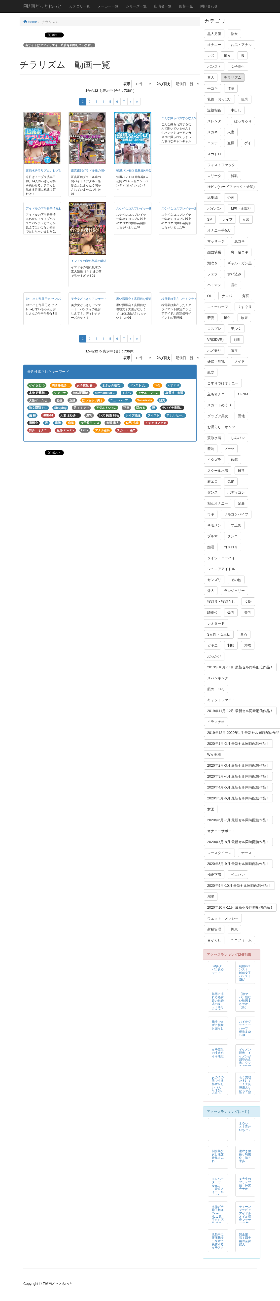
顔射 (237, 340)
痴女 (227, 56)
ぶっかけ (214, 656)
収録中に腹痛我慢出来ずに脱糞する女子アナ (218, 1241)
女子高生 (238, 66)
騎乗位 (212, 613)
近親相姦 (214, 110)
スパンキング (217, 678)
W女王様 (214, 754)
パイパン (214, 208)
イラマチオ (216, 722)
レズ (210, 56)
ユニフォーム (241, 940)
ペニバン (238, 875)
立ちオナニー (217, 394)
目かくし (214, 940)
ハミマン (214, 285)
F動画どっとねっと (42, 6)
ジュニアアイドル (221, 569)
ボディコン (236, 492)
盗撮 (230, 143)
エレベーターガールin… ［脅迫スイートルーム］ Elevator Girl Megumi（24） (218, 1193)
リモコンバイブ (236, 514)
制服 (230, 645)
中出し (236, 110)
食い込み (234, 274)
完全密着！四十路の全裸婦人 (245, 1239)
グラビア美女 (217, 416)
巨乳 (244, 99)
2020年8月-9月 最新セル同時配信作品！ (238, 864)
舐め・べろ (216, 689)
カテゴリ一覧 (79, 6)
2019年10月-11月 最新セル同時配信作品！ (240, 667)
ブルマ (212, 536)
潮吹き (212, 263)
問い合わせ (209, 6)
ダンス (212, 492)
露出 (234, 285)
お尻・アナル (241, 45)
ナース (246, 853)
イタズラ (214, 460)
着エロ (212, 481)
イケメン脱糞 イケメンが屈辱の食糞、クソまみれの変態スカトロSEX (245, 1061)
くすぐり (245, 307)
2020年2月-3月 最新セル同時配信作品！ (238, 765)
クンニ (232, 536)
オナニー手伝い (219, 230)
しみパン (238, 438)
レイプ (227, 219)
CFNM (243, 394)
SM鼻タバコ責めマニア (218, 969)
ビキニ (212, 645)
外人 (210, 591)
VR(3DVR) (215, 340)
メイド (239, 361)
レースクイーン (219, 853)
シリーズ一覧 (136, 6)
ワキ (210, 514)
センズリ (214, 580)
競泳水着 (214, 438)
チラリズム (232, 77)
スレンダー (216, 121)
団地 (241, 416)
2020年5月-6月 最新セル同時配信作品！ (238, 798)
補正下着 (214, 875)
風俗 (227, 318)
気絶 (230, 481)
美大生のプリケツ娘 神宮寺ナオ (245, 1183)
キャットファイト (221, 700)
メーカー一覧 (108, 6)
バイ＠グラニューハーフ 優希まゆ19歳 (245, 1028)
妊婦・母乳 (216, 361)
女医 (248, 602)
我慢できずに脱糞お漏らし (218, 1025)
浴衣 (247, 645)
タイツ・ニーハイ (221, 558)
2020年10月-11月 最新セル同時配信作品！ (240, 907)
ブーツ (229, 449)
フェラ (212, 274)
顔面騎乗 (214, 252)
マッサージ (216, 241)
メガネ (212, 132)
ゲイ (247, 143)
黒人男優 (214, 34)
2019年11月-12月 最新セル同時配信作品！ (240, 711)
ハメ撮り (214, 350)
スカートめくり (219, 405)
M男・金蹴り (241, 208)
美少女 (236, 329)
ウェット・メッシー (223, 918)
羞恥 (210, 449)
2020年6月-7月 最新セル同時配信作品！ (238, 820)
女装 (246, 219)
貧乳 (234, 176)
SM (209, 219)
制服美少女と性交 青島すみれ (218, 1156)
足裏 (241, 503)
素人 (210, 77)
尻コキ (239, 241)
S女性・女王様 (218, 634)
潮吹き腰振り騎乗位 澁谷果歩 (245, 1156)
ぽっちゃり (243, 121)
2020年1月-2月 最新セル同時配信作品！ (238, 744)
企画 (230, 198)
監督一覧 (186, 6)
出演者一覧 (163, 6)
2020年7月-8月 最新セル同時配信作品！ (238, 842)
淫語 (230, 88)
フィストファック (221, 165)
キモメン (214, 525)
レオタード (216, 623)
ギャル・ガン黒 (239, 263)
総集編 (212, 198)
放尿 (244, 318)
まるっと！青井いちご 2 (245, 1126)
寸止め (236, 525)
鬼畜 (245, 296)
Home (30, 22)
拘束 (234, 929)
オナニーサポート (221, 831)
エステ (212, 143)
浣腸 (210, 896)
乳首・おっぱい (219, 99)
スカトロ (214, 154)
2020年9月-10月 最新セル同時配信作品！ (239, 886)
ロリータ (214, 176)
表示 (125, 84)
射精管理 (214, 929)
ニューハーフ (217, 307)
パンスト (214, 66)
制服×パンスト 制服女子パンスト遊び (245, 972)
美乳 (247, 613)
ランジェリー (234, 591)
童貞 (243, 634)
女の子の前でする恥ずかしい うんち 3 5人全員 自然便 (218, 1087)
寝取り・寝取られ (221, 602)
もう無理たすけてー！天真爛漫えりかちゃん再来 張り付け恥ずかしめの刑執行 (246, 1090)
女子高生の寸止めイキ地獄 (218, 1053)
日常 (241, 471)
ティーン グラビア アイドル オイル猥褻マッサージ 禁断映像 (245, 1216)
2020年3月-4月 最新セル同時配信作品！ (238, 776)
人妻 (230, 132)
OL (209, 296)
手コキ (212, 88)
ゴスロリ (231, 547)
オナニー (214, 45)
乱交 (210, 372)
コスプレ (214, 329)
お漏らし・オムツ (221, 427)
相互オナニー (217, 503)
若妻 (210, 318)
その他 (236, 580)
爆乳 (230, 613)
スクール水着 (217, 471)
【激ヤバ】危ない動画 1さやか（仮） (245, 1000)
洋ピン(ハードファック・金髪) (231, 187)
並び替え (162, 84)
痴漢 (210, 547)
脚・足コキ (239, 252)
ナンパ (227, 296)
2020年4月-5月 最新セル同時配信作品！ (238, 787)
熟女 (234, 34)
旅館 (234, 460)
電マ (234, 350)
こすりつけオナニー (223, 383)
